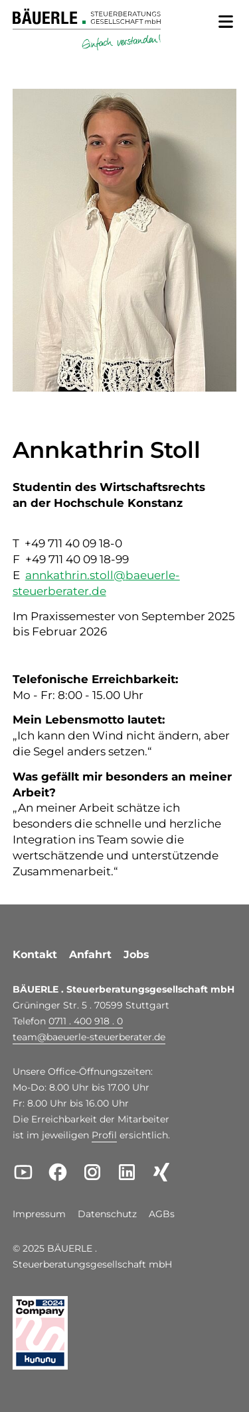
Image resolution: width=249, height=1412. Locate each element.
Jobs (136, 954)
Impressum (39, 1214)
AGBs (162, 1214)
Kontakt (35, 954)
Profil (104, 1135)
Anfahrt (90, 954)
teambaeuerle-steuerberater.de (89, 1037)
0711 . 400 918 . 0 (85, 1021)
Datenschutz (107, 1214)
